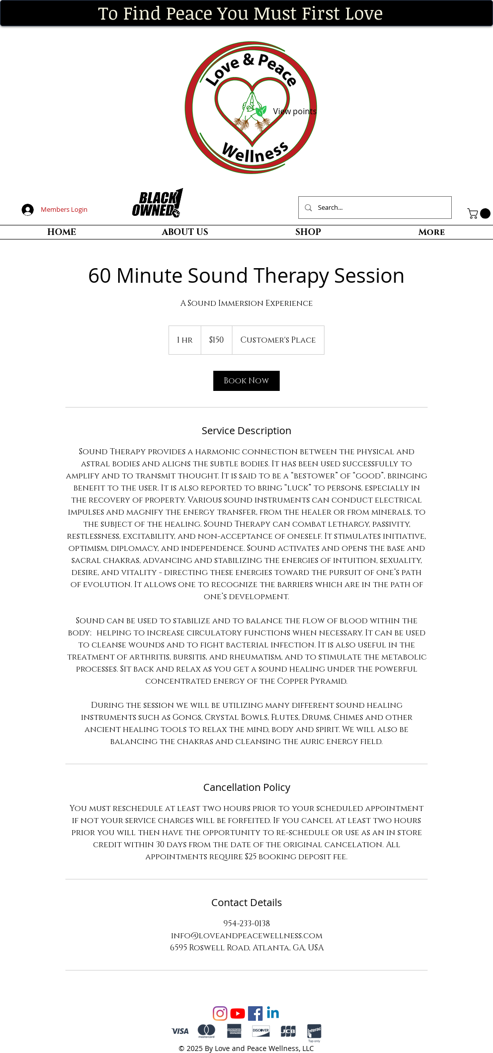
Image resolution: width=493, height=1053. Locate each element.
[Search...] (374, 207)
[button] (480, 213)
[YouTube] (237, 1013)
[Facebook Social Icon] (255, 1013)
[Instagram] (220, 1013)
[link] (246, 381)
